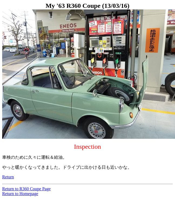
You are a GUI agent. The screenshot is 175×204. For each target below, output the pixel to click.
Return (8, 177)
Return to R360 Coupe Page (26, 188)
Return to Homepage (20, 193)
